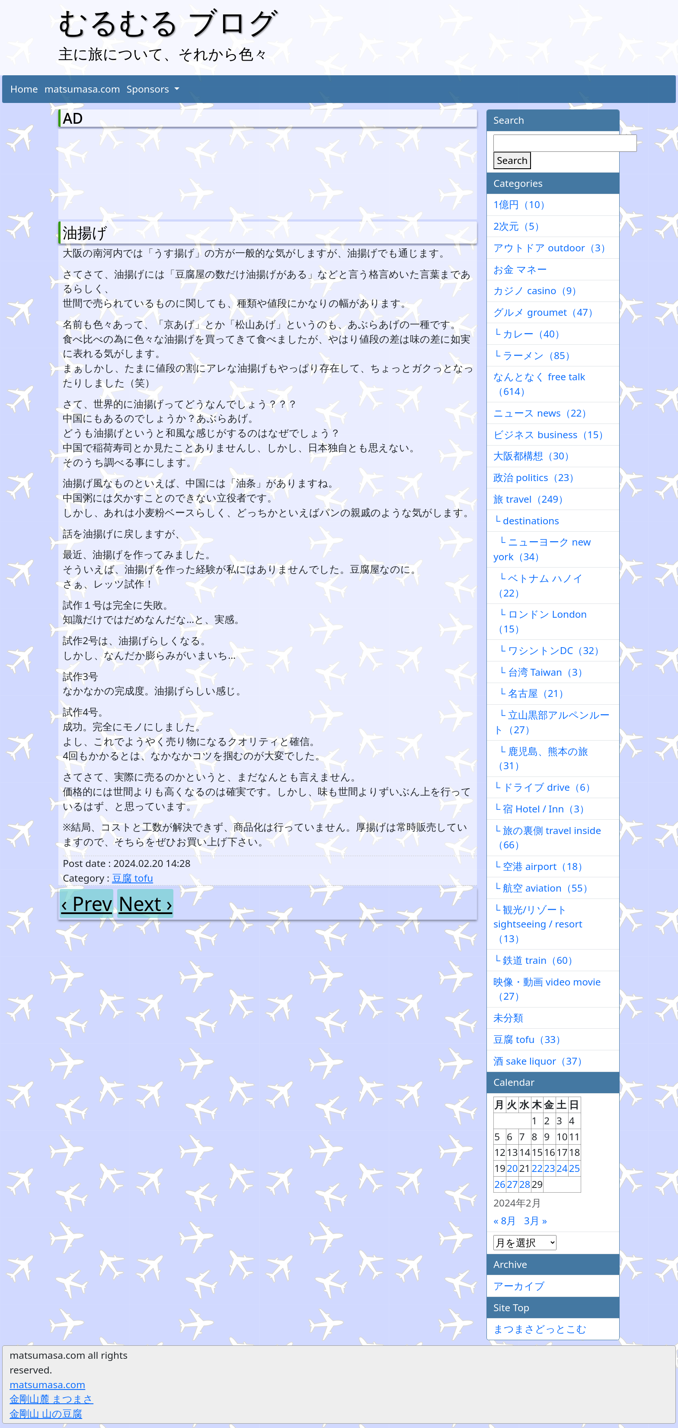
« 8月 (504, 1220)
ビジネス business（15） (550, 434)
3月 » (535, 1220)
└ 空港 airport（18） (540, 866)
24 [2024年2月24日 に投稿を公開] (562, 1168)
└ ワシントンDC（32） (548, 650)
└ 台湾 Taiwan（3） (540, 672)
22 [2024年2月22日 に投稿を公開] (537, 1168)
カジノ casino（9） (537, 290)
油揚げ (85, 232)
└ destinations (526, 520)
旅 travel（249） (530, 499)
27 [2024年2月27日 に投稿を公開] (512, 1184)
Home (24, 89)
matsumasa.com (82, 89)
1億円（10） (521, 204)
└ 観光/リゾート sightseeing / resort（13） (537, 924)
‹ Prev (86, 903)
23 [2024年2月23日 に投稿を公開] (549, 1168)
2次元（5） (518, 226)
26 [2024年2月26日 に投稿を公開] (499, 1184)
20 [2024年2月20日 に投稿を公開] (512, 1168)
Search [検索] (512, 160)
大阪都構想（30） (533, 455)
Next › (145, 903)
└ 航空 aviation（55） (542, 888)
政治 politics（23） (536, 477)
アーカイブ (519, 1286)
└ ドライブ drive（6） (544, 787)
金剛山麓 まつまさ (51, 1399)
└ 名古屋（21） (531, 693)
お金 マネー (520, 269)
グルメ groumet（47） (545, 312)
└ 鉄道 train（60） (535, 960)
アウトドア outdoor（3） (552, 247)
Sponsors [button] (149, 89)
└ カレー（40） (529, 333)
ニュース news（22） (542, 413)
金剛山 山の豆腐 (46, 1413)
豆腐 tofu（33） (529, 1039)
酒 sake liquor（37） (540, 1061)
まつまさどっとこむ (540, 1328)
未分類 (508, 1017)
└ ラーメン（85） (534, 355)
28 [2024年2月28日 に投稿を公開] (525, 1184)
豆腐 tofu (132, 878)
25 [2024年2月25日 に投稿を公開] (574, 1168)
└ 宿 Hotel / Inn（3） (541, 808)
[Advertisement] (108, 172)
